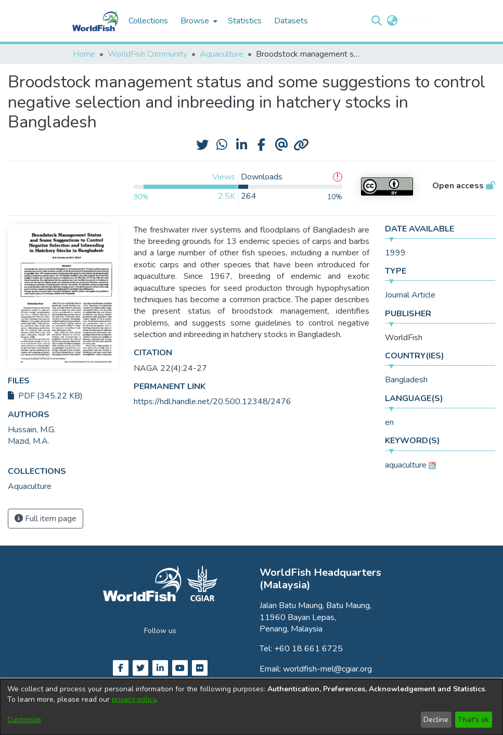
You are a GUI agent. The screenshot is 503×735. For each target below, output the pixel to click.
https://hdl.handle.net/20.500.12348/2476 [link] (212, 401)
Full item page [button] (45, 518)
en (389, 422)
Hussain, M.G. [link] (32, 429)
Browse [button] (194, 21)
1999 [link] (395, 253)
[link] (29, 486)
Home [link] (84, 54)
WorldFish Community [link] (147, 54)
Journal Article (410, 295)
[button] (376, 21)
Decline (435, 720)
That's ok (473, 720)
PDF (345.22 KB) (45, 396)
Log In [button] (414, 21)
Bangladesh (406, 379)
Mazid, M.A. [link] (28, 441)
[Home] (95, 20)
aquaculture (406, 465)
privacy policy (134, 699)
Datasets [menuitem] (291, 21)
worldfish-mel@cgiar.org (327, 669)
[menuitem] (197, 21)
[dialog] (251, 707)
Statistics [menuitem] (245, 21)
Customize (24, 720)
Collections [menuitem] (148, 21)
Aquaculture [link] (221, 54)
